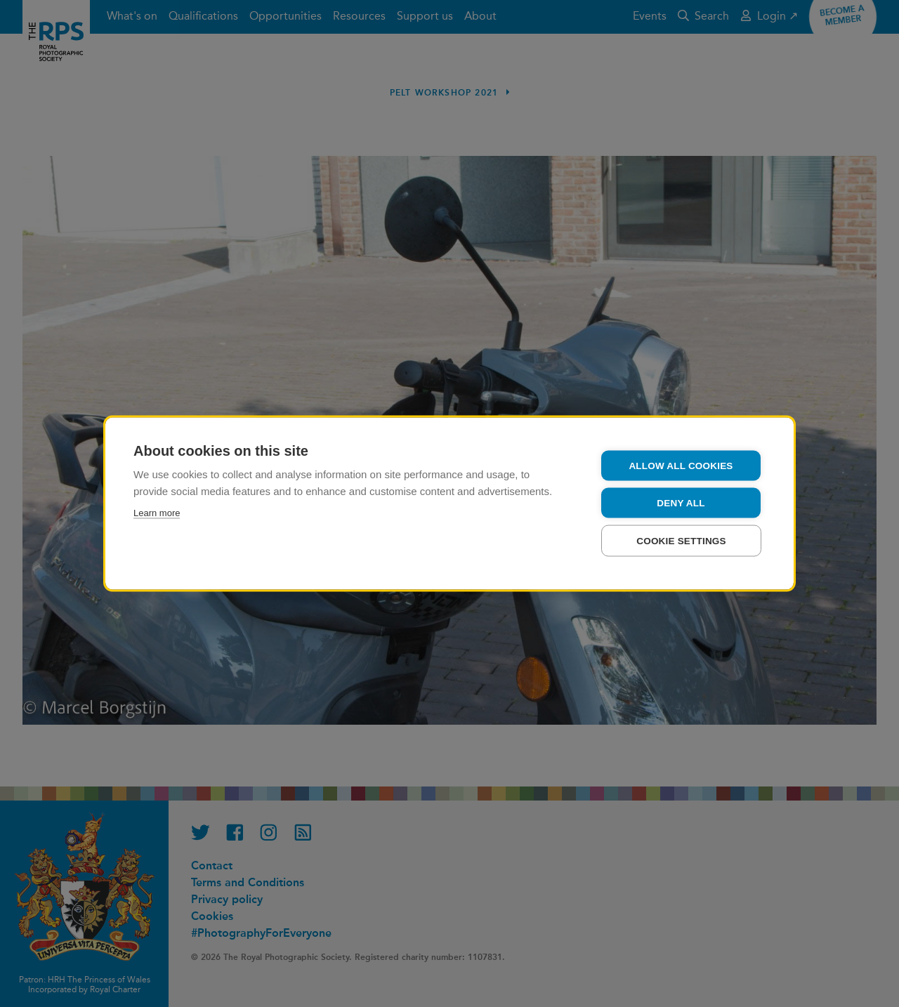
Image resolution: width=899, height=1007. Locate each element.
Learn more (156, 513)
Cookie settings (681, 541)
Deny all (680, 503)
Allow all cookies (681, 466)
